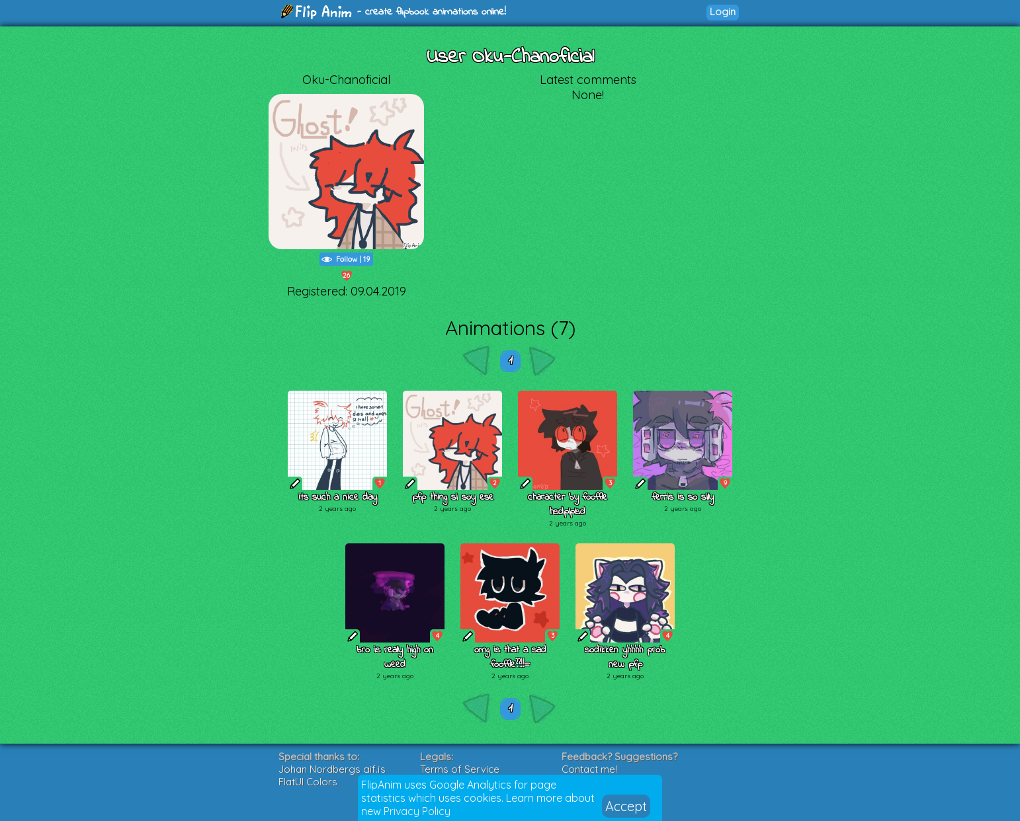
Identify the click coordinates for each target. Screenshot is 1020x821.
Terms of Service (459, 769)
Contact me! (589, 769)
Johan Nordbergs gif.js (332, 769)
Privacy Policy (417, 811)
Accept (626, 806)
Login (723, 11)
